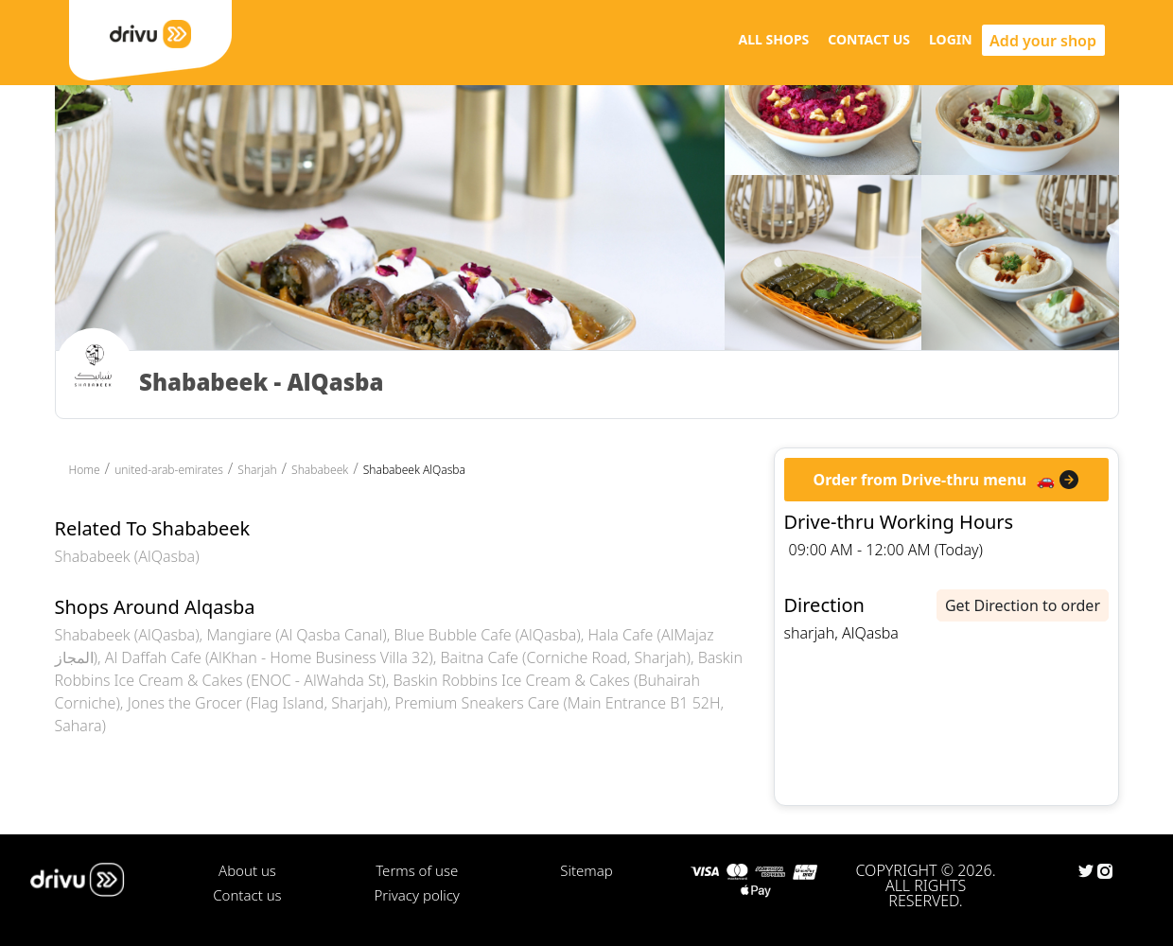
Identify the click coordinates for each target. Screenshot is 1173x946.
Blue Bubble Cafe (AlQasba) (487, 634)
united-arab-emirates (168, 470)
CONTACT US (869, 39)
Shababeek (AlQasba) (127, 556)
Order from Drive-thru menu (920, 479)
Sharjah (256, 470)
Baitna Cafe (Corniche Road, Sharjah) (566, 657)
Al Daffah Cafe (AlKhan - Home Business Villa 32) (269, 657)
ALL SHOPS (773, 39)
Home (84, 470)
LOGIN (950, 39)
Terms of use (417, 870)
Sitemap (586, 870)
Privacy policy (417, 894)
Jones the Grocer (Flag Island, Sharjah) (258, 702)
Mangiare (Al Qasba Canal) (296, 634)
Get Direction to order (1022, 605)
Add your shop (1042, 40)
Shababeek (319, 470)
